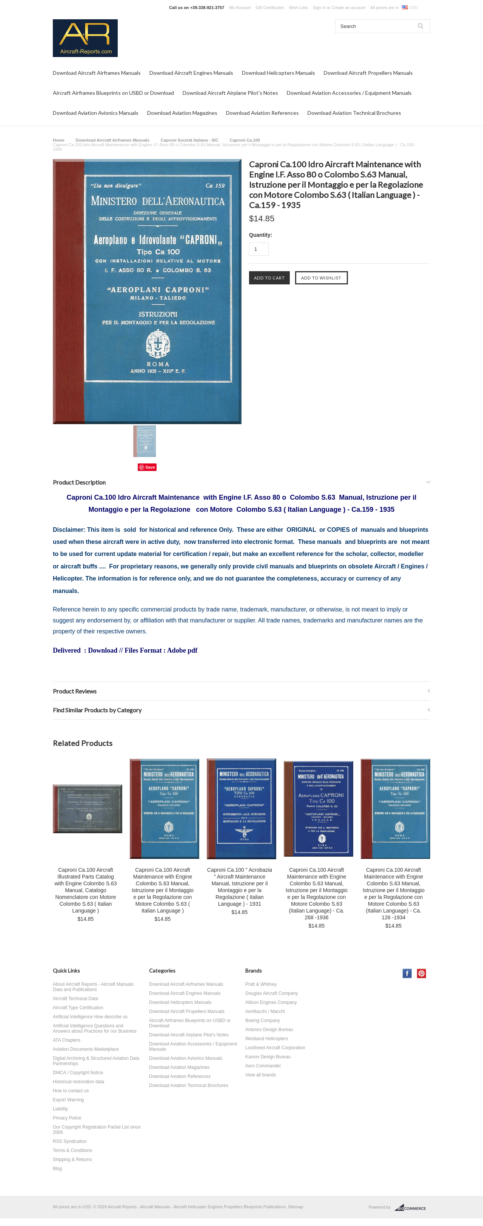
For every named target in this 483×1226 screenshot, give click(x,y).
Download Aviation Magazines (182, 113)
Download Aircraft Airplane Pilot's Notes (230, 93)
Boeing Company (262, 1020)
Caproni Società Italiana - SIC (189, 140)
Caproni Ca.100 (245, 140)
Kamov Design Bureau (268, 1056)
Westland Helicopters (266, 1038)
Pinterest (421, 973)
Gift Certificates (269, 7)
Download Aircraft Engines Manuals (191, 72)
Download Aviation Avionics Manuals (95, 113)
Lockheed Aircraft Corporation (275, 1047)
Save (150, 467)
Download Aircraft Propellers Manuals (368, 72)
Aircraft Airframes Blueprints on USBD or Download (113, 93)
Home (59, 140)
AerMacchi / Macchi (265, 1011)
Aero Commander (263, 1066)
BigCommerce (412, 1207)
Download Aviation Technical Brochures (354, 113)
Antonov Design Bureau (269, 1029)
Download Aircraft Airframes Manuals (97, 72)
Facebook (407, 973)
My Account (240, 7)
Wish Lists (298, 7)
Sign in (319, 7)
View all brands (260, 1075)
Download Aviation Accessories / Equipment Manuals (349, 93)
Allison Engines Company (271, 1002)
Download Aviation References (262, 113)
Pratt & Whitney (261, 984)
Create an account (348, 7)
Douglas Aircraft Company (271, 993)
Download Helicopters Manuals (278, 72)
